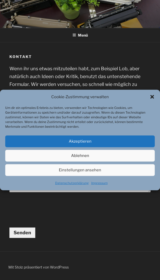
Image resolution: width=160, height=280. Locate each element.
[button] (152, 97)
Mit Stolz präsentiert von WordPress (38, 267)
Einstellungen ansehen (80, 170)
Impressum (99, 183)
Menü (80, 35)
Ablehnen (80, 155)
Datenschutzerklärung (72, 183)
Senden (22, 232)
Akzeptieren (80, 141)
